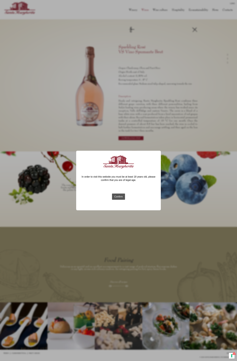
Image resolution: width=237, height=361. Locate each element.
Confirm (118, 196)
